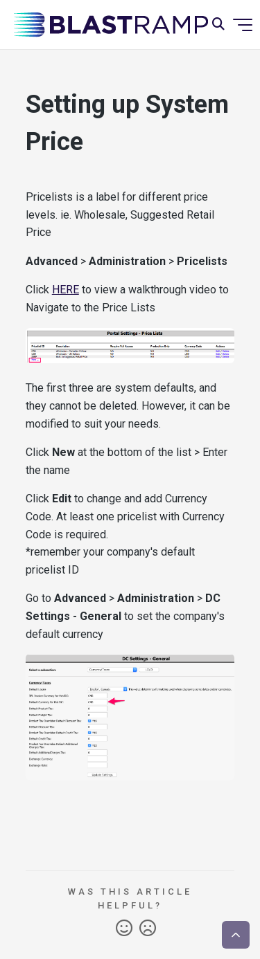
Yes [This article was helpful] (124, 928)
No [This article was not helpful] (147, 928)
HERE (65, 289)
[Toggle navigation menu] (243, 25)
